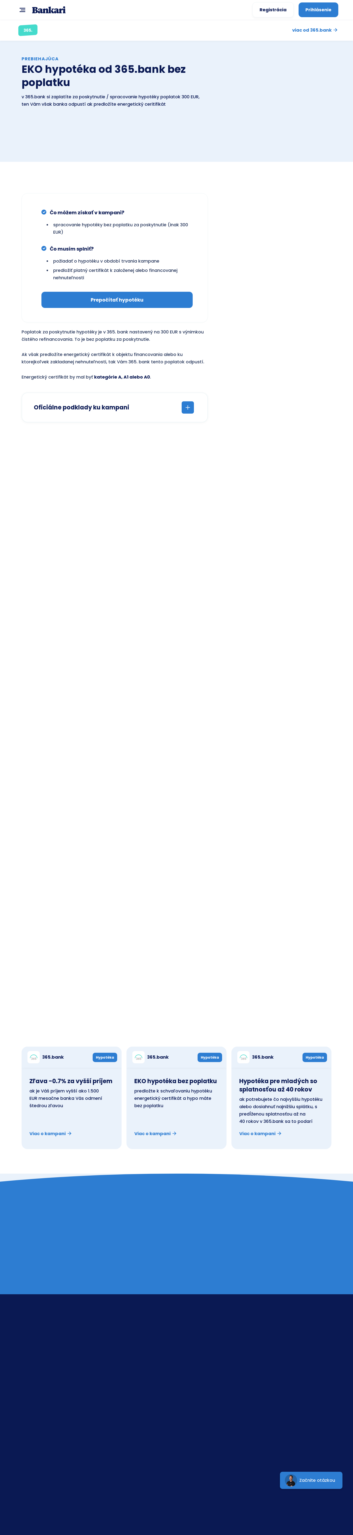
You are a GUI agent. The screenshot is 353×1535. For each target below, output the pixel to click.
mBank (199, 1425)
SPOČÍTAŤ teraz (157, 456)
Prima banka (206, 1389)
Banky (275, 1354)
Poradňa (278, 1366)
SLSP (197, 1342)
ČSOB (198, 1366)
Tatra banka (205, 1378)
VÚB (196, 1354)
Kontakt (277, 1342)
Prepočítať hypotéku (117, 299)
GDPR (275, 1378)
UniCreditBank (207, 1401)
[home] (49, 10)
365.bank (202, 1413)
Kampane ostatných (300, 1031)
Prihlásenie (318, 10)
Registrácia (273, 10)
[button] (21, 9)
